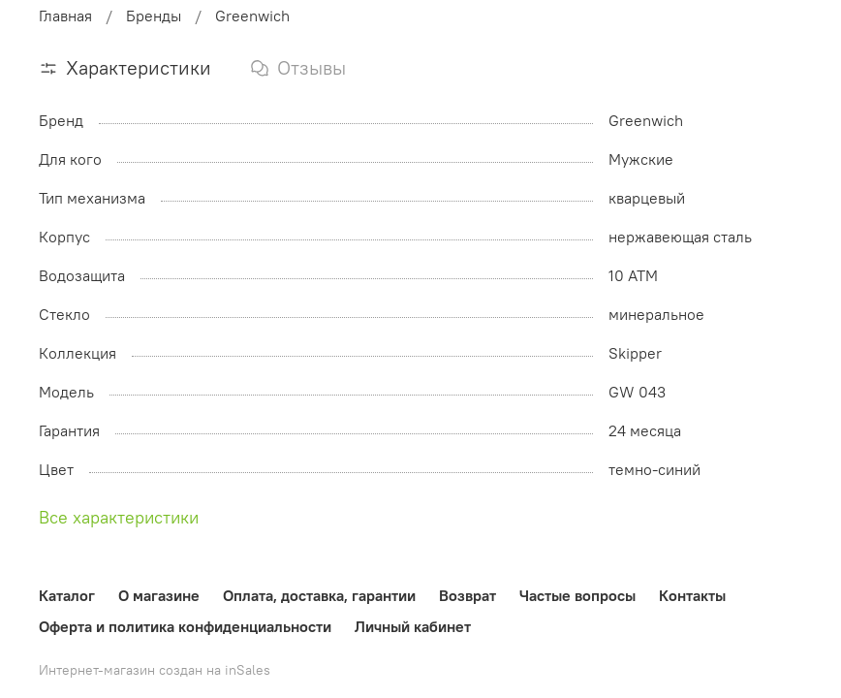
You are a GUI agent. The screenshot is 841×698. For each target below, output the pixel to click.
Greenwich (252, 15)
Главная (65, 15)
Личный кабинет (413, 626)
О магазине (159, 595)
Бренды (153, 15)
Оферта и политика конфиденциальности (185, 626)
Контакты (692, 595)
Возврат (467, 595)
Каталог (67, 595)
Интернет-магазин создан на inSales (154, 670)
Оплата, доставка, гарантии (319, 595)
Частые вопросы (577, 595)
